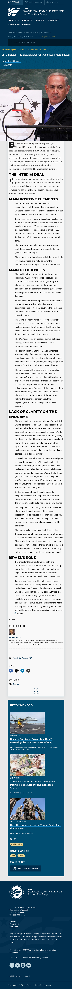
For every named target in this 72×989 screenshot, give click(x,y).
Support (53, 20)
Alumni (45, 958)
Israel (21, 856)
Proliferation (16, 844)
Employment (13, 985)
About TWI (13, 958)
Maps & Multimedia (19, 24)
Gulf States (29, 36)
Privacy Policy (26, 985)
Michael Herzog (13, 61)
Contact (12, 921)
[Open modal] (23, 42)
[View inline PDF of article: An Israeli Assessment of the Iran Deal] (36, 658)
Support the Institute (30, 958)
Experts (27, 20)
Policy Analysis (9, 49)
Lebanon (17, 36)
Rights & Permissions (43, 985)
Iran (9, 36)
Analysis (13, 20)
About (40, 20)
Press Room (14, 924)
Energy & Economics (43, 32)
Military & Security (25, 32)
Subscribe (13, 926)
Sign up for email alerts (25, 868)
